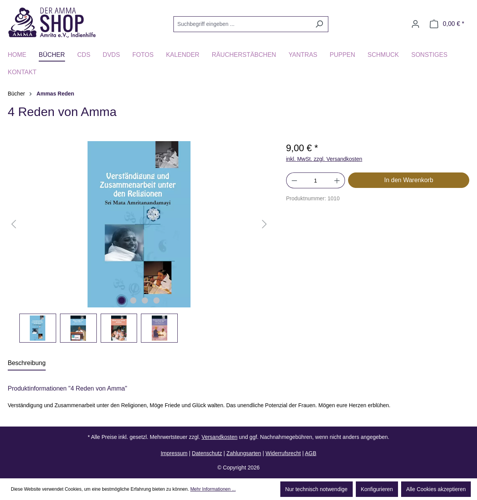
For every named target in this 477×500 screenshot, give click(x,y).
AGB (310, 453)
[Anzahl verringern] (294, 180)
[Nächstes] (264, 224)
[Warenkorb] (447, 24)
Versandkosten (220, 437)
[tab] (27, 363)
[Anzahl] (315, 180)
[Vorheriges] (13, 224)
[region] (139, 242)
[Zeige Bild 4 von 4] (156, 300)
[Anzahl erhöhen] (337, 180)
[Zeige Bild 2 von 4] (133, 300)
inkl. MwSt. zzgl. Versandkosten (324, 159)
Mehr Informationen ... (212, 489)
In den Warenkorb (408, 180)
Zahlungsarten (243, 453)
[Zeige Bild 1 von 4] (121, 300)
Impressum (174, 453)
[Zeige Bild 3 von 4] (145, 300)
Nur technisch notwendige (316, 489)
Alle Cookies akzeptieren (436, 489)
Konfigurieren (377, 489)
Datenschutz (207, 453)
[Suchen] (319, 24)
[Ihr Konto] (415, 24)
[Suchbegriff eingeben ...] (242, 24)
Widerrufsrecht (283, 453)
